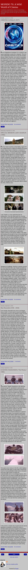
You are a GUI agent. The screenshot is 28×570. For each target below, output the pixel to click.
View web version (14, 557)
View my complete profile (12, 564)
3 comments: (18, 361)
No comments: (17, 124)
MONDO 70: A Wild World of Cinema (11, 5)
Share (3, 126)
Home (14, 554)
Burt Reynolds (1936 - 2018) (10, 308)
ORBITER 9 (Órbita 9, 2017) (10, 20)
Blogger (17, 568)
